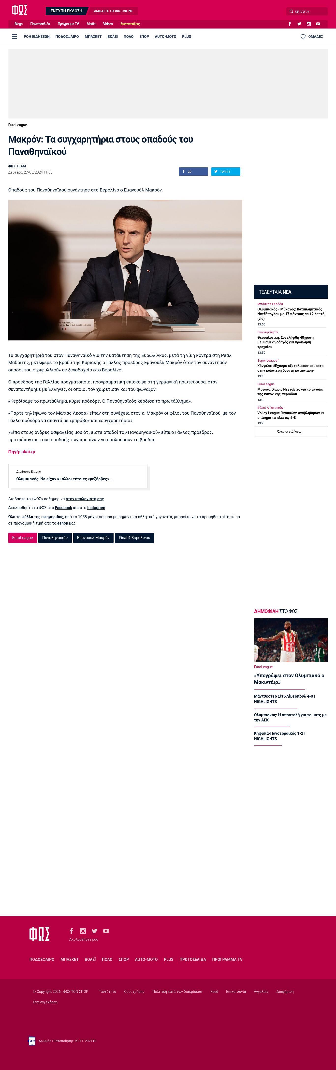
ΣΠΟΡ (144, 36)
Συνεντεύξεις (130, 24)
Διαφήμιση (285, 992)
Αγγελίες (261, 992)
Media (91, 24)
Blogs (19, 24)
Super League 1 (268, 360)
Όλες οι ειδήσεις (289, 431)
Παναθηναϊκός (55, 537)
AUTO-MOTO (165, 36)
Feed (214, 992)
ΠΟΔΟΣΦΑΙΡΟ (67, 36)
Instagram (96, 507)
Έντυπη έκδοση (45, 1002)
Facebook (63, 507)
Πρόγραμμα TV (68, 24)
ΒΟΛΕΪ (113, 36)
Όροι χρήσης (134, 992)
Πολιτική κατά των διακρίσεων (177, 992)
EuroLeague (17, 125)
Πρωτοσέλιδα (40, 24)
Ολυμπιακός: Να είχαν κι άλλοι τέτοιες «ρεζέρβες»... (64, 479)
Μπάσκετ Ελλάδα (270, 304)
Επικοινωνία (236, 992)
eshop (62, 523)
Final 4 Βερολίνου (134, 537)
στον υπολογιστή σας (85, 499)
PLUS (186, 36)
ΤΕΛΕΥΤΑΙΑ (275, 292)
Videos (108, 24)
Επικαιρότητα (267, 332)
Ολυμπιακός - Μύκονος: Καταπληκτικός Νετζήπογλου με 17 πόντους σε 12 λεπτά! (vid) (291, 314)
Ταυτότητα (107, 992)
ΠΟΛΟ (128, 36)
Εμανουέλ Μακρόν (93, 537)
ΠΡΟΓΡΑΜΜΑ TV (227, 959)
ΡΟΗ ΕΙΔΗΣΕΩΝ (37, 36)
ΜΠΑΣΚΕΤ (93, 36)
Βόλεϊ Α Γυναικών (270, 408)
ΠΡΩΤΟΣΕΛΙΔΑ (193, 959)
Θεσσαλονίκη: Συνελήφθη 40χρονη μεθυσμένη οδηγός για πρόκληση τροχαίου (285, 342)
